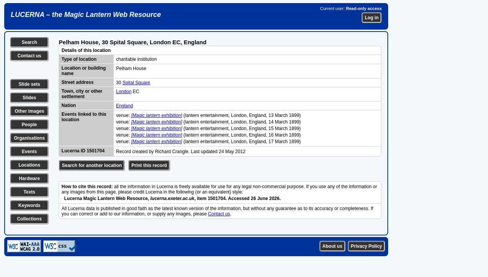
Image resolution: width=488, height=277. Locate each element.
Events (29, 151)
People (29, 124)
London (123, 91)
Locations (29, 165)
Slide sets (29, 84)
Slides (29, 97)
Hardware (29, 178)
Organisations (29, 138)
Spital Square (136, 82)
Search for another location (92, 165)
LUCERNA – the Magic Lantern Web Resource (86, 14)
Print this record (149, 165)
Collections (29, 219)
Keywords (29, 205)
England (124, 105)
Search (29, 42)
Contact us (29, 55)
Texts (29, 192)
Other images (29, 111)
